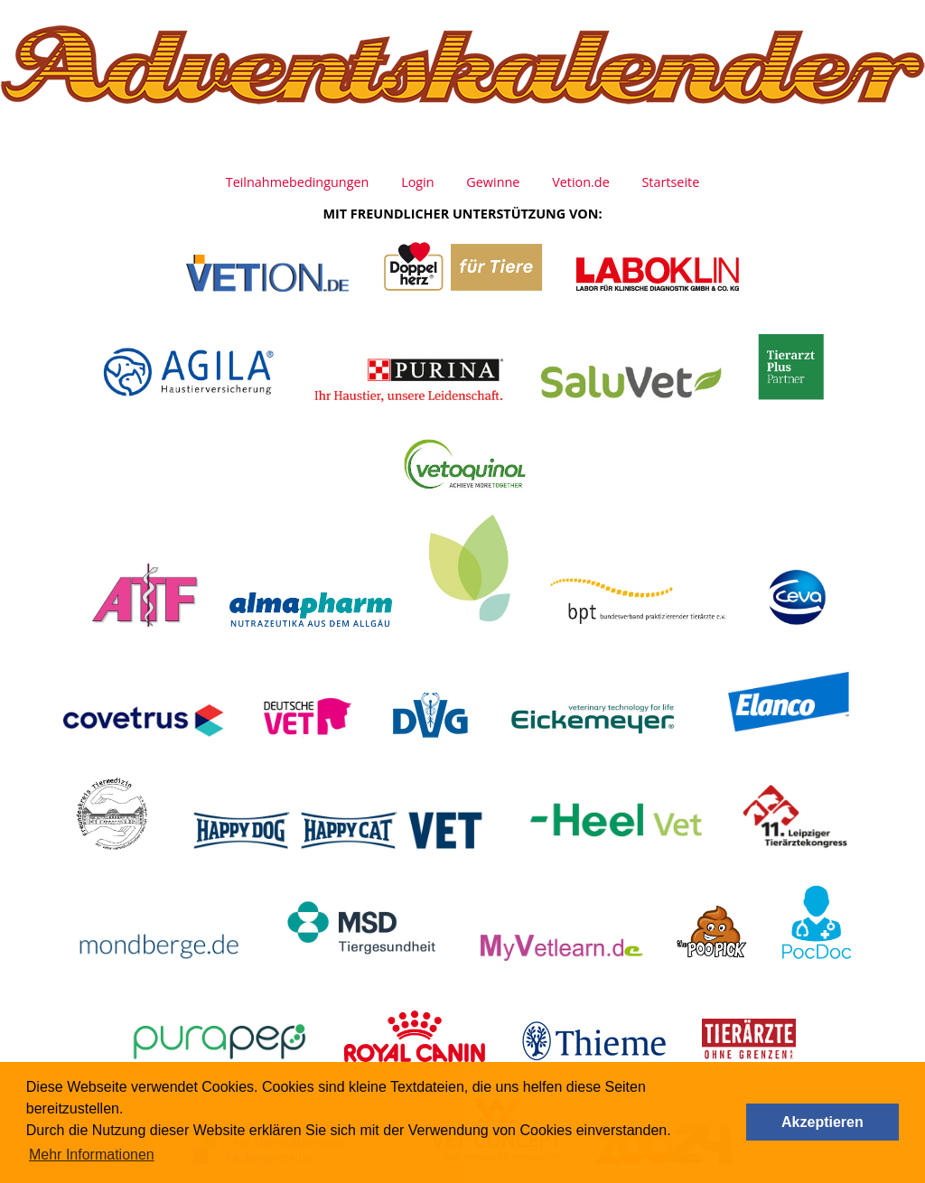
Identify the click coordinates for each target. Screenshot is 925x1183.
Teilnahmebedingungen (297, 182)
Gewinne (492, 182)
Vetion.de (581, 182)
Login (417, 182)
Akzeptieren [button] (822, 1122)
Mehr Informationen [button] (91, 1154)
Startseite (670, 182)
